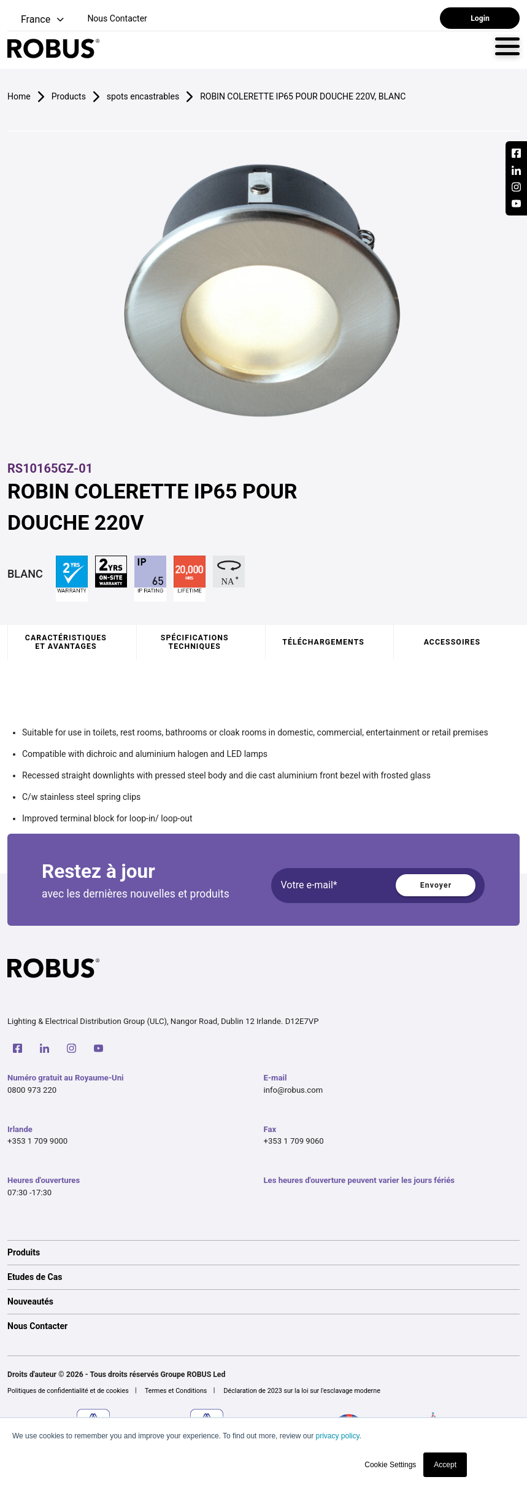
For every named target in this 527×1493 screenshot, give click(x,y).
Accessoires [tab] (452, 642)
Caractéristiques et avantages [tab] (66, 642)
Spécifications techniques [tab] (195, 642)
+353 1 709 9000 (37, 1141)
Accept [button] (445, 1464)
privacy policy (337, 1436)
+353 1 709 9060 (294, 1141)
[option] (263, 1252)
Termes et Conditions (176, 1391)
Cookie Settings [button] (390, 1464)
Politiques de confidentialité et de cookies (68, 1391)
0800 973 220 (31, 1090)
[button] (36, 20)
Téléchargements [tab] (323, 642)
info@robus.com (293, 1090)
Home (19, 96)
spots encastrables (143, 96)
